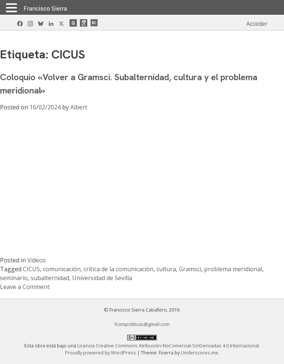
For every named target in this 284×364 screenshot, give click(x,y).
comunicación (62, 269)
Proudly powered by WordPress (101, 352)
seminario (14, 278)
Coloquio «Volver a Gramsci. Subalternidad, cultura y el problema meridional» (128, 83)
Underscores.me (199, 352)
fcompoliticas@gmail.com (142, 324)
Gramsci (190, 269)
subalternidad (50, 278)
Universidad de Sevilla (102, 278)
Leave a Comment (25, 287)
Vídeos (36, 260)
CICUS (31, 269)
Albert (78, 107)
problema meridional (233, 269)
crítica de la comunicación (118, 269)
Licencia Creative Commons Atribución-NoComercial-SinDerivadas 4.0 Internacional (168, 345)
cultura (166, 269)
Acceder (257, 24)
